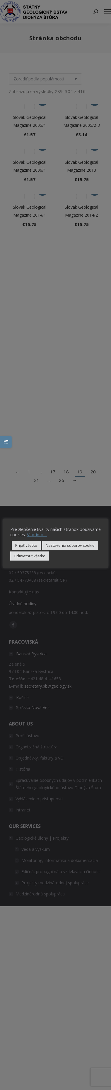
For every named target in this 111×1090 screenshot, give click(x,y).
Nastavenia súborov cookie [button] (70, 545)
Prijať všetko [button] (26, 545)
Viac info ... (37, 534)
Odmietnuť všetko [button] (29, 556)
